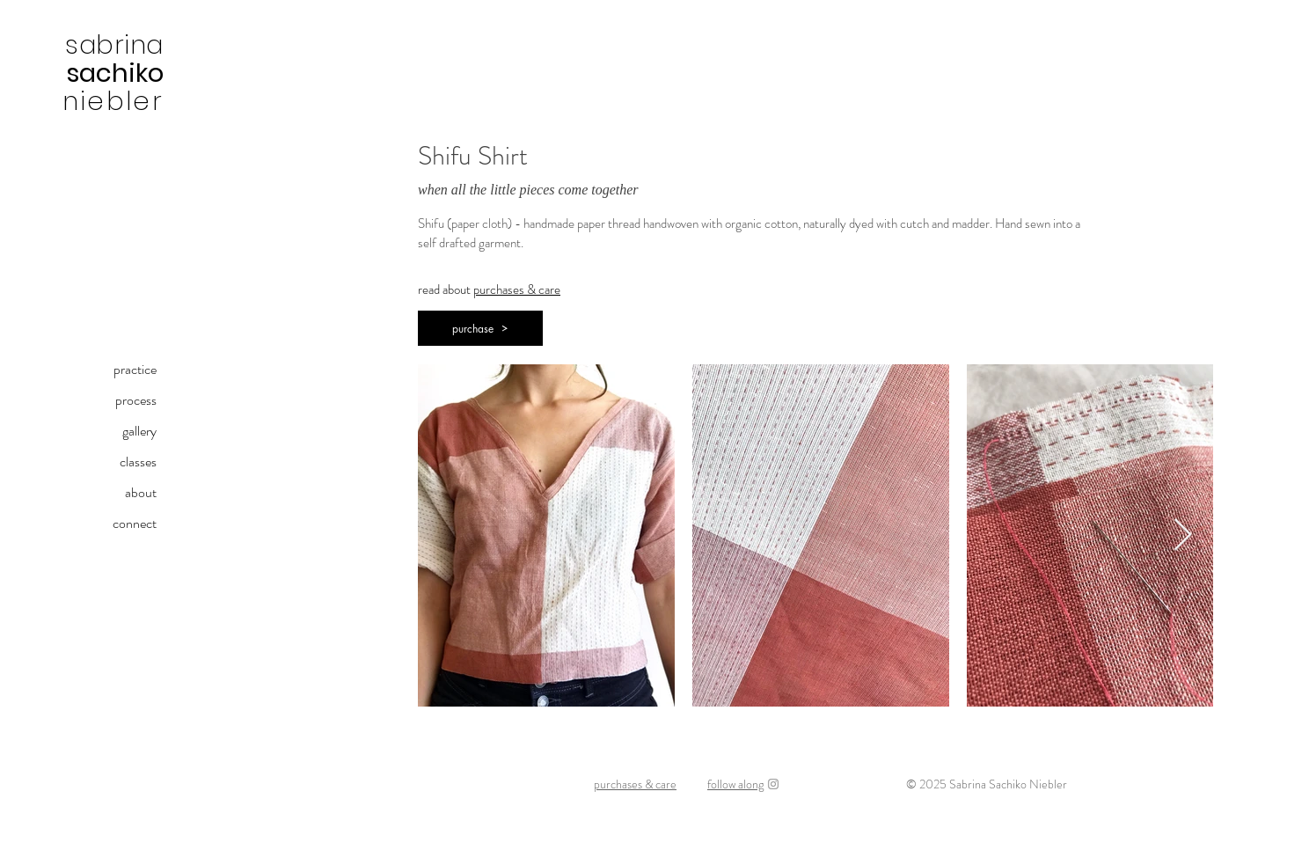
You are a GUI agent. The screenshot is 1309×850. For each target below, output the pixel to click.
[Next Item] (1183, 535)
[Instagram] (773, 784)
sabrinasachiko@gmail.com (380, 816)
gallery (139, 431)
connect (135, 523)
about (141, 492)
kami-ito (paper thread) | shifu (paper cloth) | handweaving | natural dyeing (652, 816)
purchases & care (516, 289)
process (136, 400)
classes (138, 461)
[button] (480, 328)
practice (135, 369)
